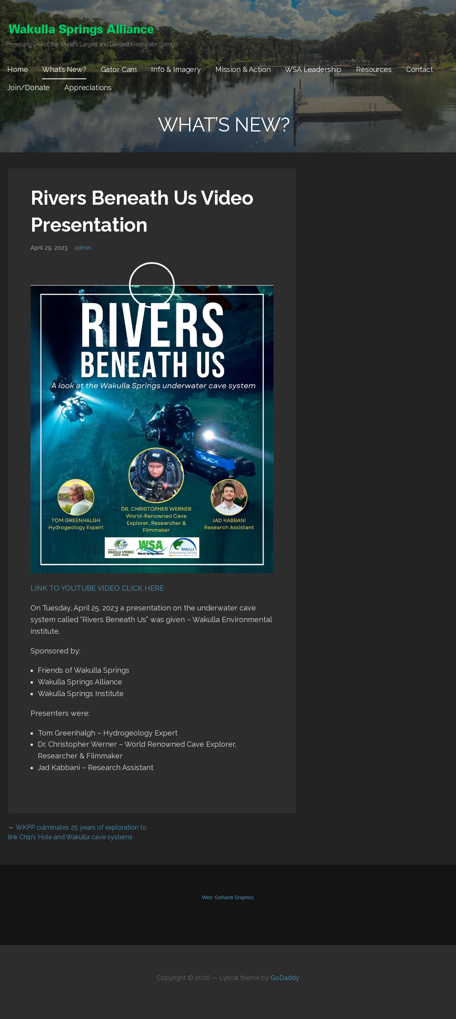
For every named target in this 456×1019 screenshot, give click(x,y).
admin (83, 247)
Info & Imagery (176, 69)
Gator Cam (119, 69)
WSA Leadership (313, 69)
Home (17, 69)
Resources (374, 69)
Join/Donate (28, 87)
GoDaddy (284, 978)
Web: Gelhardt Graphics (228, 897)
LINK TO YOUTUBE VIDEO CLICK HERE (97, 588)
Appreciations (88, 87)
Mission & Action (242, 69)
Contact (419, 69)
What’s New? (64, 69)
